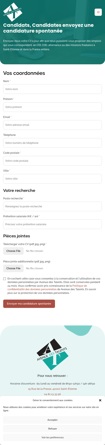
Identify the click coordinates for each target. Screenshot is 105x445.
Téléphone (9, 134)
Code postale (12, 152)
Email (7, 117)
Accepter (52, 420)
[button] (100, 400)
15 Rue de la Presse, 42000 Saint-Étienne (52, 388)
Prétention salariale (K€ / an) (21, 216)
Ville (6, 170)
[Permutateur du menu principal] (98, 12)
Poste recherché (13, 198)
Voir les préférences (53, 437)
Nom (7, 81)
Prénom (8, 99)
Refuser (52, 428)
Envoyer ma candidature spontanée (29, 303)
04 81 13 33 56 (52, 394)
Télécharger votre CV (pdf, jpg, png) (25, 244)
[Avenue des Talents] (12, 12)
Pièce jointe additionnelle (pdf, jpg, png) (26, 261)
